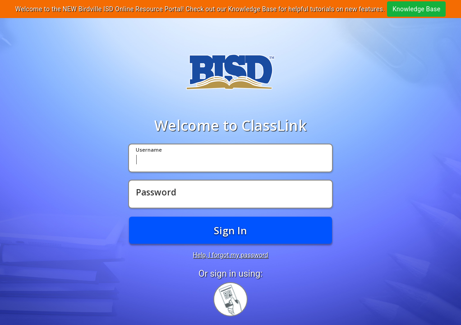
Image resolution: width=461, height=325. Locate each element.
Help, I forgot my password (230, 255)
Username (149, 150)
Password (156, 193)
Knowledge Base (416, 9)
